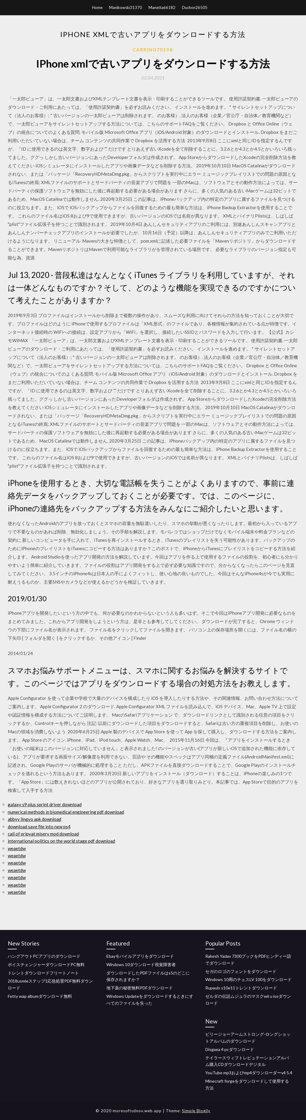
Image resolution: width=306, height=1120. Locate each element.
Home (97, 7)
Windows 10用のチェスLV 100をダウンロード (248, 979)
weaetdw (17, 848)
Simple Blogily (196, 1110)
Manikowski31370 (125, 7)
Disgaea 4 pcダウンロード (229, 1049)
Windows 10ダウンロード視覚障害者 (141, 964)
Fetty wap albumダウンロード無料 (40, 996)
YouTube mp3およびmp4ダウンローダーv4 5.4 (248, 1072)
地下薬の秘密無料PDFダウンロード (139, 987)
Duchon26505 (194, 7)
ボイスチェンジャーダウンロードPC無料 (46, 964)
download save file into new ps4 (39, 826)
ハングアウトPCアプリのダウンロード (44, 956)
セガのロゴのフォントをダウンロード (240, 971)
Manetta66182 (162, 7)
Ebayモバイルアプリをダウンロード (140, 956)
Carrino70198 (153, 49)
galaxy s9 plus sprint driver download (45, 804)
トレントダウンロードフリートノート (43, 972)
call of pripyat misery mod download (43, 833)
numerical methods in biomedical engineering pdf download (66, 812)
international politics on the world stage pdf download (61, 841)
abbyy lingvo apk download (34, 819)
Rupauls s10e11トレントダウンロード (241, 987)
